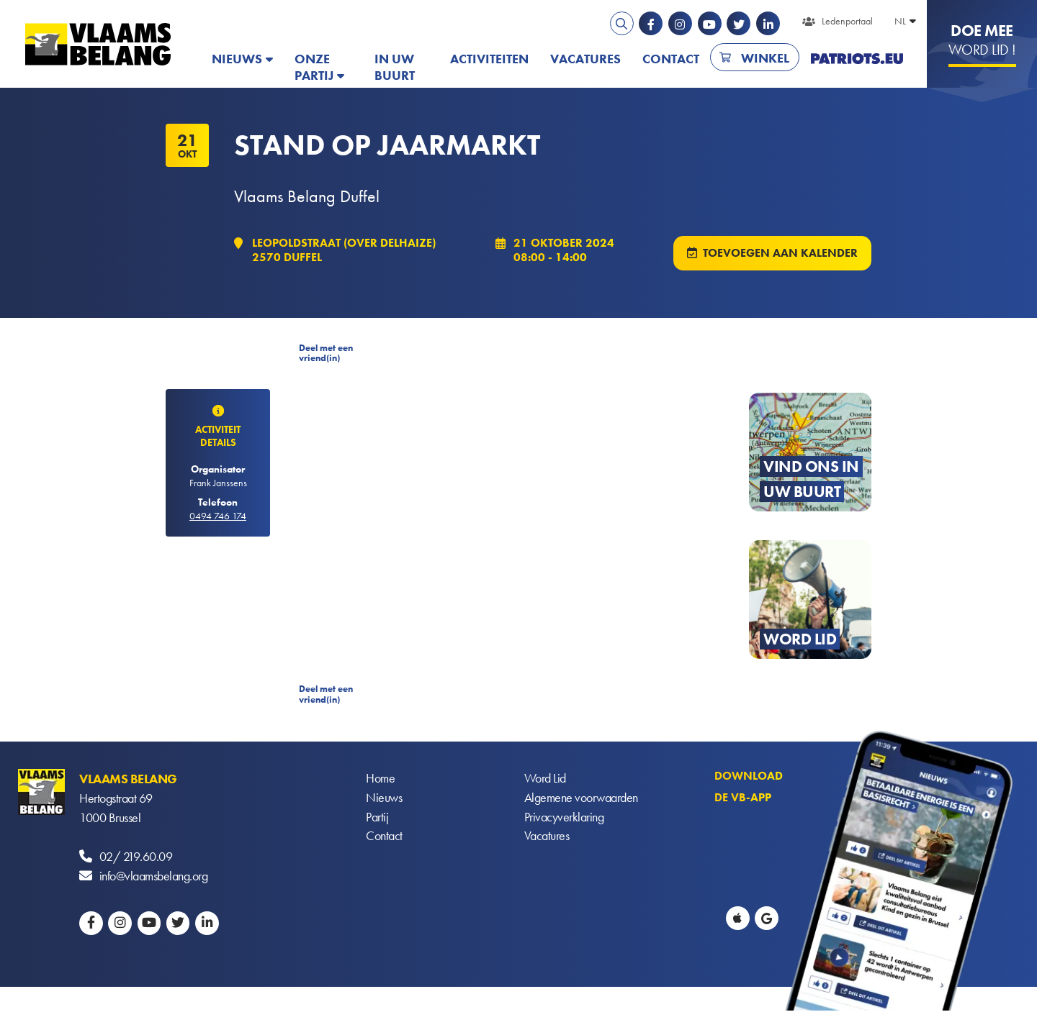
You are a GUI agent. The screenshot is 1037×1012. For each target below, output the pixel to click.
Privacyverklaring (564, 819)
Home (380, 780)
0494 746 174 (217, 516)
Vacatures (585, 58)
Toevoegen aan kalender (780, 253)
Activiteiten (489, 58)
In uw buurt (394, 66)
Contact (670, 58)
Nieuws (237, 58)
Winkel (765, 58)
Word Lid (545, 780)
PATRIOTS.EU (857, 58)
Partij (377, 819)
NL (900, 20)
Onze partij (314, 66)
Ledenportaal (847, 20)
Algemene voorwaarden (581, 799)
